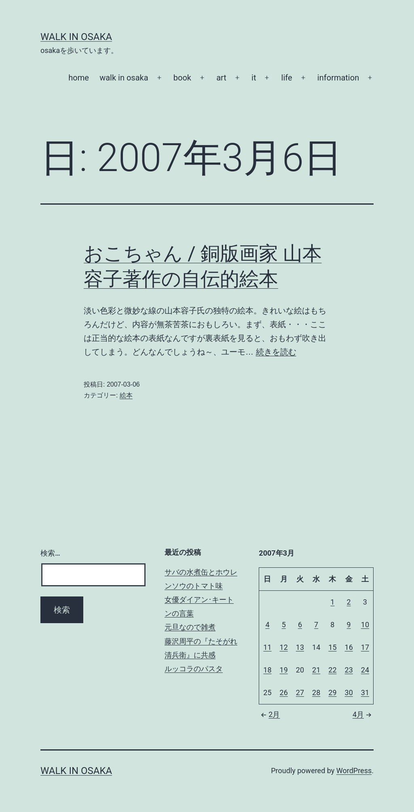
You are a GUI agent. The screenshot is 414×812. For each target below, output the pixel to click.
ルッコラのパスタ (194, 668)
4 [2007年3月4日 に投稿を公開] (267, 624)
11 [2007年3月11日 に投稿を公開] (267, 647)
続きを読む (276, 351)
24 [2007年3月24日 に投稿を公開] (365, 670)
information (338, 77)
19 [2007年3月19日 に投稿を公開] (284, 670)
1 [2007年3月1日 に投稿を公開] (332, 602)
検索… (50, 553)
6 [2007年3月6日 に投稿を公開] (300, 624)
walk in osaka (123, 77)
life (286, 77)
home (78, 77)
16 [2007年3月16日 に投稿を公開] (349, 647)
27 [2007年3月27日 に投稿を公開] (300, 692)
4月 (363, 714)
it (253, 77)
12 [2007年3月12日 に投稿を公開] (284, 647)
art (221, 77)
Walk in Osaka (76, 36)
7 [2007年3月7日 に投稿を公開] (316, 624)
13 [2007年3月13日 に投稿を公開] (300, 647)
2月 (269, 714)
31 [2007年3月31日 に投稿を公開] (365, 692)
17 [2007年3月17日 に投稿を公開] (365, 647)
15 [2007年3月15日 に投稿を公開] (332, 647)
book (182, 77)
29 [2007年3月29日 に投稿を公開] (332, 692)
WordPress (354, 770)
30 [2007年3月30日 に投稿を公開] (349, 692)
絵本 (126, 395)
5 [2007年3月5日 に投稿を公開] (284, 624)
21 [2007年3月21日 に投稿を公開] (316, 670)
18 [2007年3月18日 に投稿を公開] (267, 670)
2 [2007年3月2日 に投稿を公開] (349, 602)
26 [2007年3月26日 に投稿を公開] (284, 692)
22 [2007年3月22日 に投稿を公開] (332, 670)
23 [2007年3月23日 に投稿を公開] (349, 670)
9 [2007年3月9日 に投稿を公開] (349, 624)
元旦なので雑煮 (190, 627)
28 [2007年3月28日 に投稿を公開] (316, 692)
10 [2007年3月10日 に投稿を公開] (365, 624)
